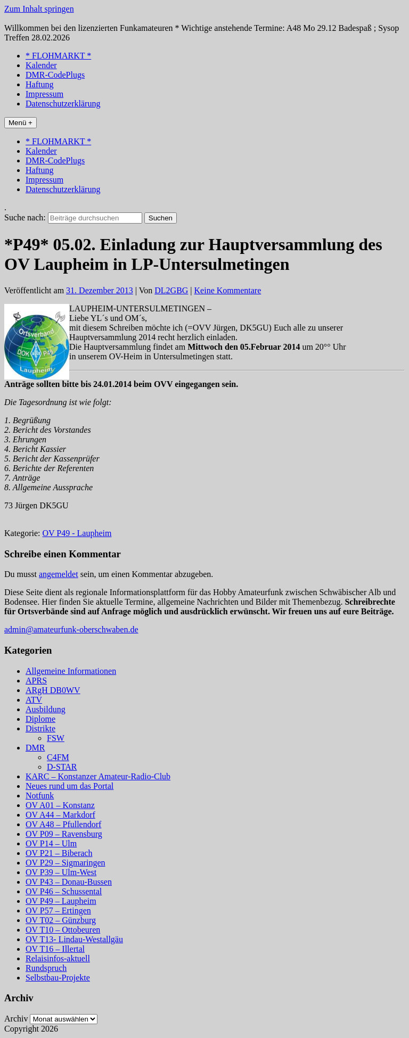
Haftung (39, 84)
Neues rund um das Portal (69, 785)
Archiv (16, 1018)
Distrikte (40, 728)
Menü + (20, 123)
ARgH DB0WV (53, 690)
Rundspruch (46, 968)
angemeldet (58, 574)
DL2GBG (171, 290)
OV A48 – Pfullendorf (63, 824)
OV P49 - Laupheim (77, 533)
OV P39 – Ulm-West (61, 872)
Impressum (44, 93)
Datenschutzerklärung (63, 103)
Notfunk (40, 795)
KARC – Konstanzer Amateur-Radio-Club (98, 776)
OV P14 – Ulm (51, 843)
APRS (36, 680)
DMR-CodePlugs (55, 74)
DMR (35, 747)
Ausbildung (46, 709)
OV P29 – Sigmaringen (65, 862)
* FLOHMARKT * (58, 55)
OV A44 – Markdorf (60, 814)
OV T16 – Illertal (55, 948)
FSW (55, 738)
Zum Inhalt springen (39, 8)
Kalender (41, 65)
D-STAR (62, 766)
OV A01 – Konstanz (60, 805)
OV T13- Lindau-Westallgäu (74, 939)
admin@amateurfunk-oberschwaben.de (71, 629)
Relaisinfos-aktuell (58, 958)
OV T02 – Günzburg (61, 920)
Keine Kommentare (227, 290)
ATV (34, 699)
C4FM (58, 757)
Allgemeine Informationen (71, 670)
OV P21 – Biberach (59, 853)
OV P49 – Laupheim (61, 900)
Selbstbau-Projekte (58, 977)
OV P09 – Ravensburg (64, 833)
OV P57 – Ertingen (58, 910)
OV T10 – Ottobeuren (63, 929)
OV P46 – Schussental (64, 891)
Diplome (40, 718)
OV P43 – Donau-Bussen (69, 881)
